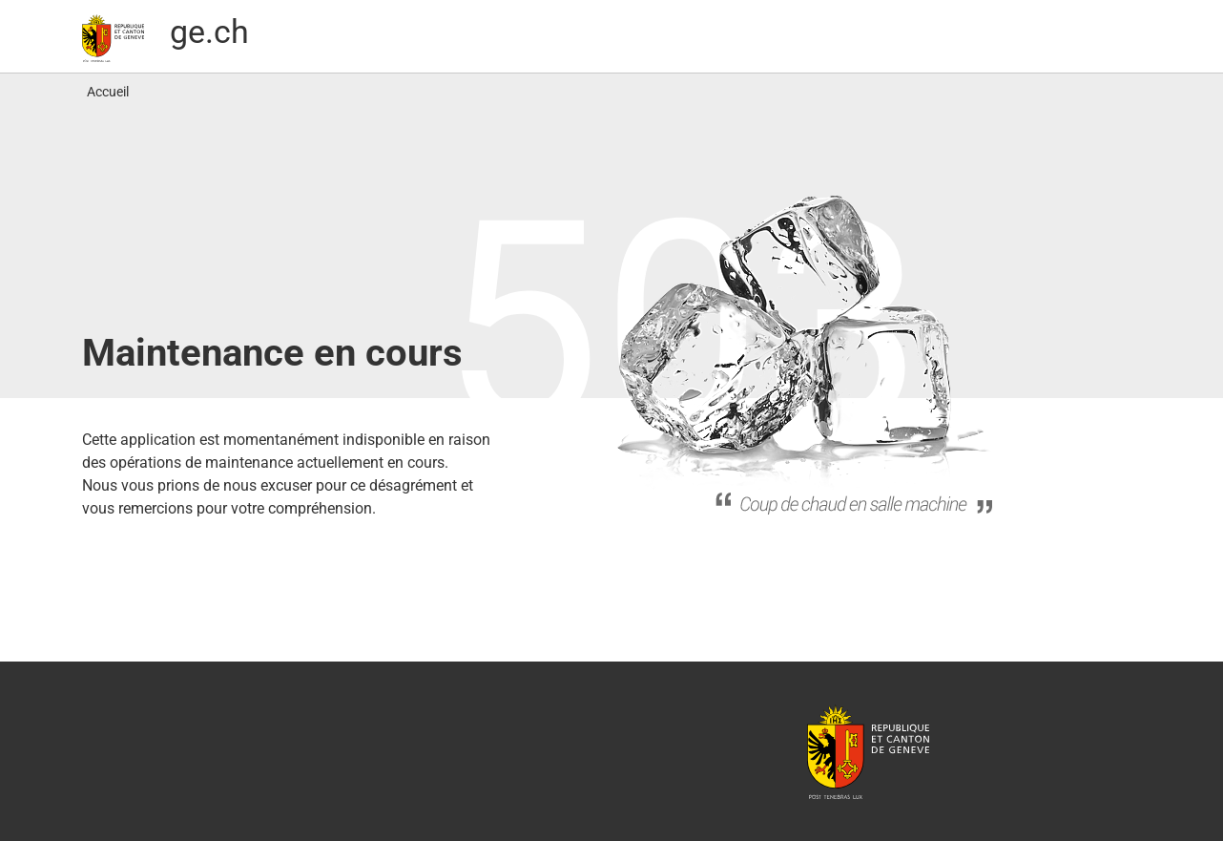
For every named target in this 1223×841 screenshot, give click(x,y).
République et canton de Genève (868, 751)
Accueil (108, 91)
